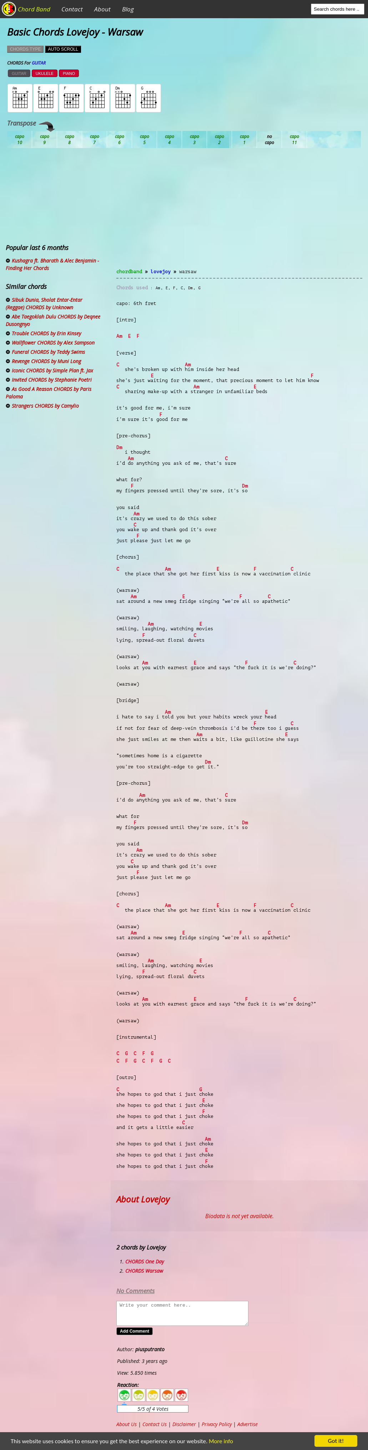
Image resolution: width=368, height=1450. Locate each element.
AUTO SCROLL (63, 49)
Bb (69, 139)
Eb (194, 139)
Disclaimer (184, 1424)
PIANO (69, 73)
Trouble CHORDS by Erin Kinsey (46, 333)
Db (144, 139)
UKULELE (45, 73)
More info (217, 1441)
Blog (128, 9)
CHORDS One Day (144, 1261)
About (102, 9)
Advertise (247, 1424)
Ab (19, 139)
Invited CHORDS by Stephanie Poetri (52, 379)
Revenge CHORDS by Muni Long (46, 361)
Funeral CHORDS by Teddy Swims (48, 351)
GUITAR (19, 73)
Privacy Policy (217, 1424)
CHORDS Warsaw (144, 1270)
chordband (129, 271)
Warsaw (187, 271)
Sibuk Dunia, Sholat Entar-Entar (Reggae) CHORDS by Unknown (44, 303)
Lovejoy (161, 271)
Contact (72, 9)
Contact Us (154, 1424)
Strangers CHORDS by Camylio (45, 405)
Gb (269, 139)
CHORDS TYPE (25, 49)
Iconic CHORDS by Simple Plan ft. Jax (52, 370)
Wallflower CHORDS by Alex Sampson (53, 342)
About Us (126, 1424)
